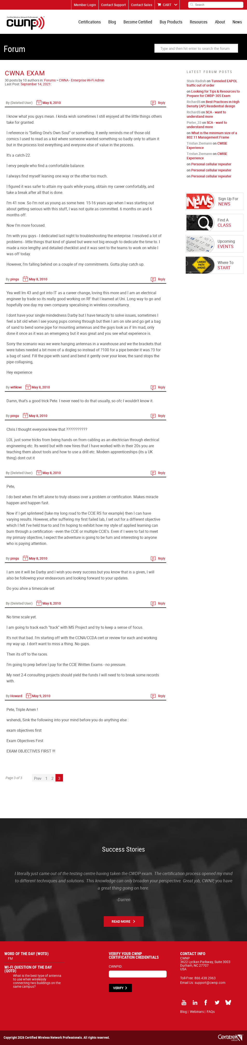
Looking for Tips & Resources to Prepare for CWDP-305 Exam (213, 93)
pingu (14, 279)
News (237, 22)
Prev (37, 778)
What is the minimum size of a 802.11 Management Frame (212, 135)
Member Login (85, 4)
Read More (121, 921)
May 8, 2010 (51, 102)
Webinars (197, 1011)
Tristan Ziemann (199, 143)
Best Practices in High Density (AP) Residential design (213, 103)
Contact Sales (141, 4)
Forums (50, 80)
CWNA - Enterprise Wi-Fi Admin (81, 80)
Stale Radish (196, 81)
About (220, 22)
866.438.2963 (205, 978)
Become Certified (138, 22)
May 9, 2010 (41, 696)
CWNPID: (115, 966)
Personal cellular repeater (211, 164)
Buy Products (171, 22)
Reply (161, 102)
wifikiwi (16, 387)
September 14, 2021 (36, 84)
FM (10, 958)
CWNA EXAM (25, 72)
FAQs (211, 1011)
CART (167, 4)
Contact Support (113, 4)
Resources (198, 22)
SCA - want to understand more (206, 114)
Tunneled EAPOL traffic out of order (212, 83)
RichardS (193, 101)
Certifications (89, 22)
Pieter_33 (194, 122)
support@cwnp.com (210, 982)
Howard (16, 696)
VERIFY (118, 988)
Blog (112, 22)
